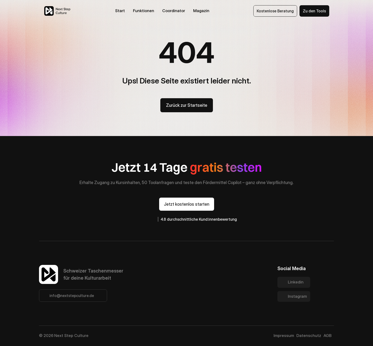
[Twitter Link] (293, 282)
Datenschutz (308, 335)
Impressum (284, 335)
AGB (328, 335)
